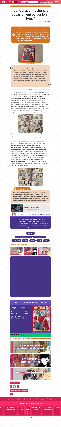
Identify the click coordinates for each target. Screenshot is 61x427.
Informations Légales (36, 408)
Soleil (39, 240)
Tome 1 (46, 240)
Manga (25, 240)
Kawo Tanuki (16, 240)
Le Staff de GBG (27, 410)
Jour (13, 2)
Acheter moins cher (28, 335)
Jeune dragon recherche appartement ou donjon (30, 237)
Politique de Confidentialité (47, 408)
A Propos (21, 408)
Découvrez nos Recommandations (10, 408)
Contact (57, 407)
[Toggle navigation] (9, 2)
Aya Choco (30, 233)
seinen (32, 240)
